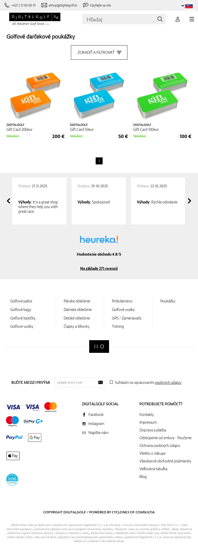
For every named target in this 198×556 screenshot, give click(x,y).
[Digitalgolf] (99, 346)
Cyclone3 (120, 512)
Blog (143, 476)
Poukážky (167, 301)
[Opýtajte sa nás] (96, 5)
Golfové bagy (20, 309)
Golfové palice (21, 301)
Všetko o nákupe (152, 453)
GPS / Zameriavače (126, 318)
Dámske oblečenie (78, 309)
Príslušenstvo (122, 301)
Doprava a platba (152, 430)
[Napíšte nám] (59, 5)
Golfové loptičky (23, 318)
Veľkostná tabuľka (153, 468)
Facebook (96, 414)
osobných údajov (168, 382)
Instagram (96, 423)
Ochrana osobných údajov (159, 445)
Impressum (148, 422)
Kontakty (146, 414)
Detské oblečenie (77, 318)
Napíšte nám (98, 432)
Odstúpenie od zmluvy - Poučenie (165, 437)
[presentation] (8, 200)
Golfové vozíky (21, 326)
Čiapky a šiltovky (76, 326)
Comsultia (145, 512)
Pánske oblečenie (77, 301)
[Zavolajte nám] (20, 5)
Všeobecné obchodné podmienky (165, 461)
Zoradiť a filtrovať (99, 52)
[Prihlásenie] (178, 19)
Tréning (118, 326)
